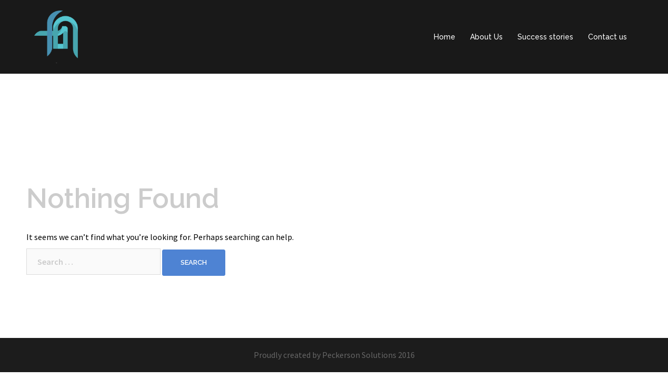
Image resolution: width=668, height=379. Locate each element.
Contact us (607, 37)
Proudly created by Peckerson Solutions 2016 (334, 355)
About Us (486, 37)
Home (444, 37)
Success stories (545, 37)
